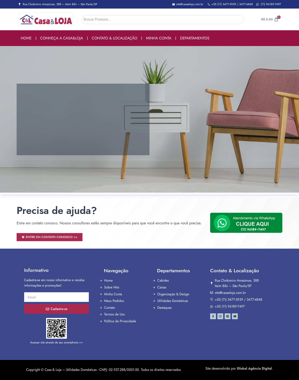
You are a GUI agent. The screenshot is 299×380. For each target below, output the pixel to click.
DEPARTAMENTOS (194, 38)
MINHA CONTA (158, 38)
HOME (26, 38)
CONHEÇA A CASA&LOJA (61, 38)
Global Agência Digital (254, 368)
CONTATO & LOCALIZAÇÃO (114, 38)
